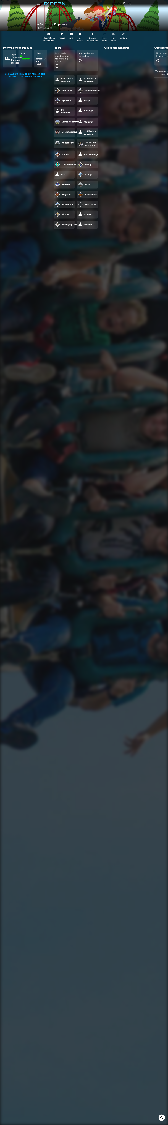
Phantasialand (44, 27)
